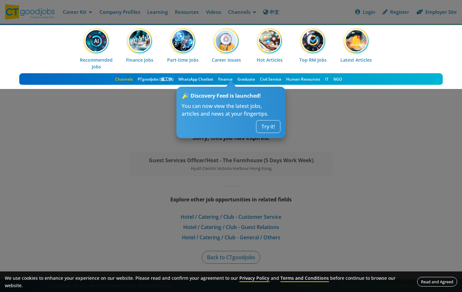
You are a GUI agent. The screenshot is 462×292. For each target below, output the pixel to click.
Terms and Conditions (304, 278)
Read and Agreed (437, 282)
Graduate (246, 79)
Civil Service (270, 79)
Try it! (268, 126)
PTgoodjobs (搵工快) (156, 79)
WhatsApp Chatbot (195, 79)
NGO (337, 79)
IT (327, 79)
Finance (225, 79)
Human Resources (303, 79)
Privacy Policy (254, 278)
